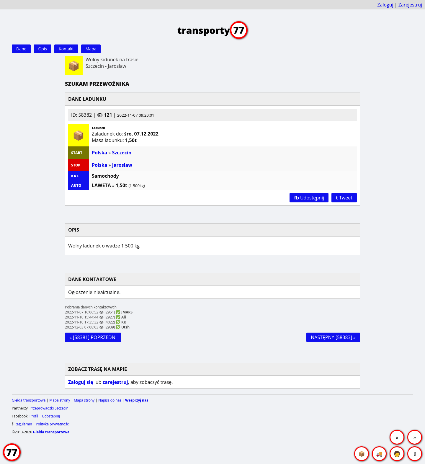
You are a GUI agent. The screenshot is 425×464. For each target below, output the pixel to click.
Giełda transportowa (29, 400)
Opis (42, 49)
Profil (34, 416)
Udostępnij (309, 197)
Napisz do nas (109, 400)
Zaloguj (385, 4)
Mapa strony (59, 400)
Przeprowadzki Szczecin (49, 408)
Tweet (344, 197)
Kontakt (66, 49)
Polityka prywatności (52, 424)
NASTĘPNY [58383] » (333, 337)
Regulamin (23, 424)
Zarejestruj (410, 4)
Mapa (91, 49)
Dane (21, 49)
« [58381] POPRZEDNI (93, 337)
